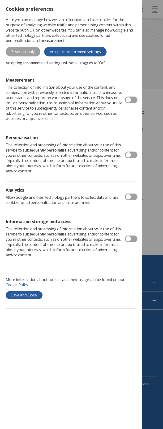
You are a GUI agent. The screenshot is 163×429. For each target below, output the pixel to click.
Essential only (23, 51)
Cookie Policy (17, 284)
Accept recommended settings (75, 51)
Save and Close (24, 295)
